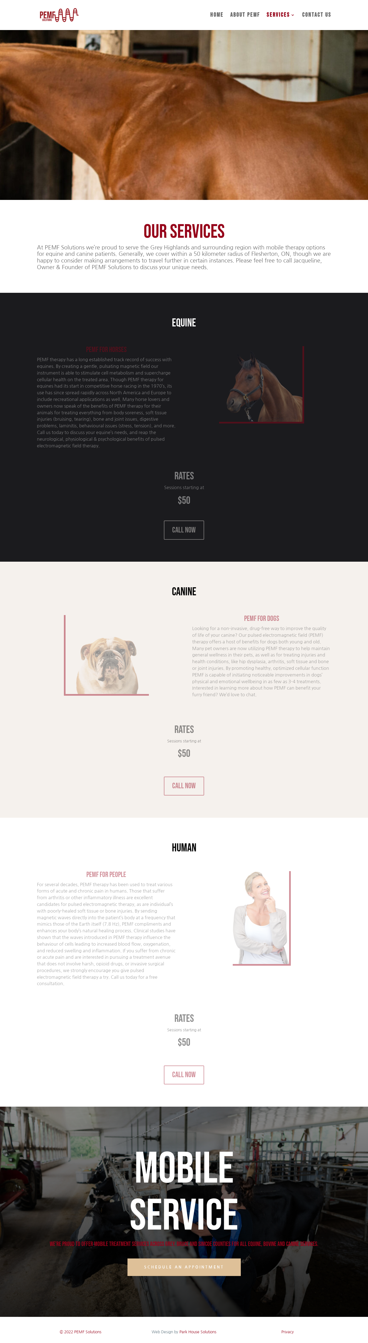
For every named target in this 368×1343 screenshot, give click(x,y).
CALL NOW (184, 530)
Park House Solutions (197, 1332)
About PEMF (245, 15)
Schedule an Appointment (184, 1267)
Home (217, 15)
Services (278, 15)
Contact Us (316, 15)
